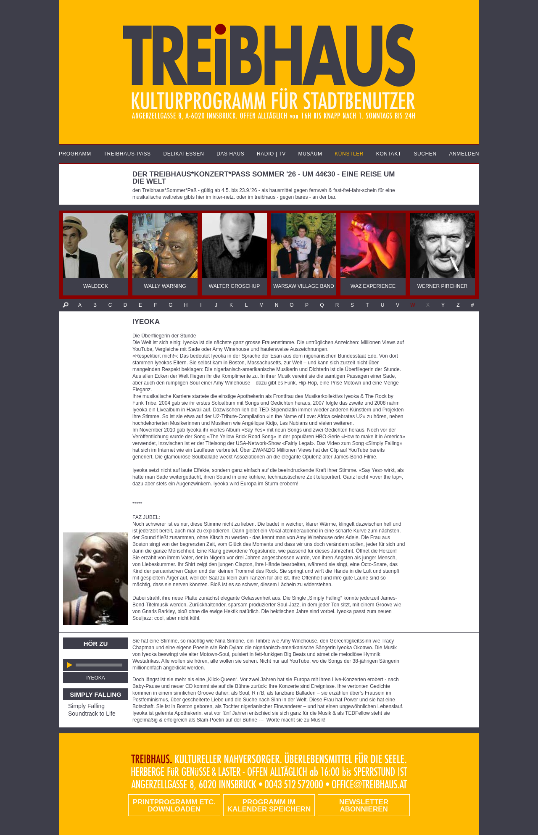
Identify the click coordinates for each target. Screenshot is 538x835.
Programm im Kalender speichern (269, 805)
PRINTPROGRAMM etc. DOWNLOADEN (174, 805)
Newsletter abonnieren (363, 805)
